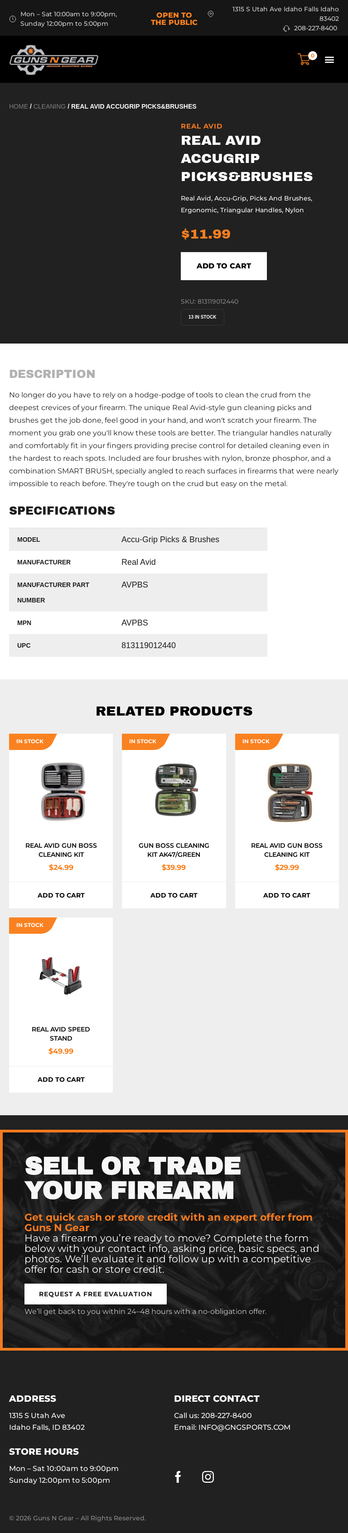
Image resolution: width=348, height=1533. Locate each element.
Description (52, 374)
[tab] (52, 374)
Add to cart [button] (61, 895)
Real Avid (201, 126)
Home (18, 106)
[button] (329, 59)
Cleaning (50, 106)
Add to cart (224, 266)
